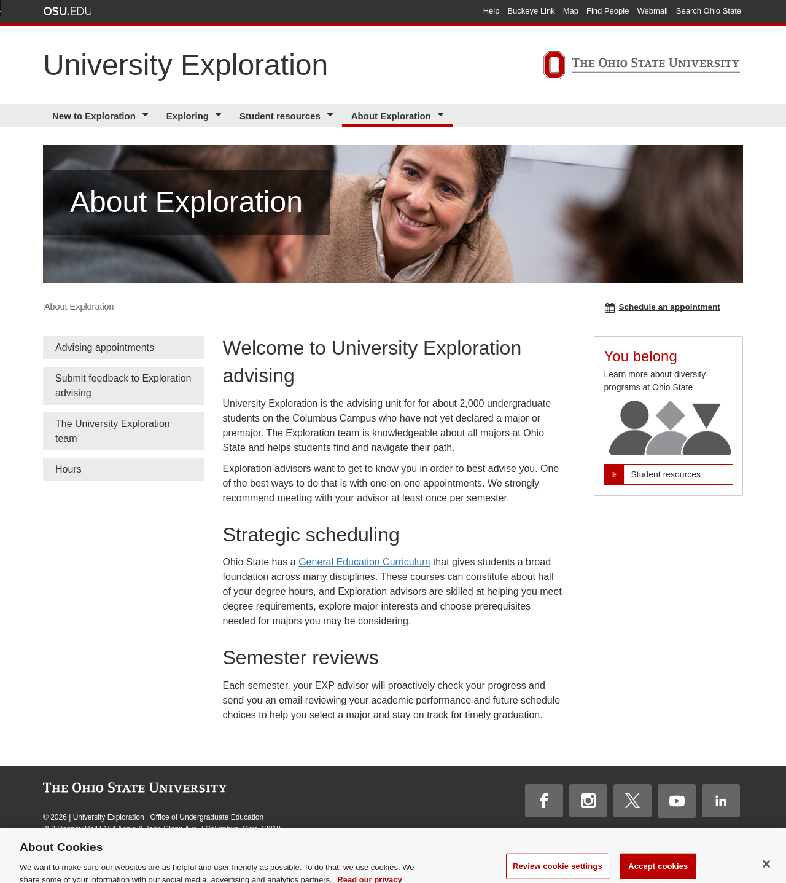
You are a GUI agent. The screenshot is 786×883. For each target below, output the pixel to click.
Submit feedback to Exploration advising (123, 385)
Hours (68, 469)
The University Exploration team (112, 431)
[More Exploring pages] (220, 115)
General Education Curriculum (364, 562)
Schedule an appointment (662, 307)
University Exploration (185, 65)
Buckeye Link (530, 10)
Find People (607, 10)
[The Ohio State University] (641, 67)
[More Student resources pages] (332, 115)
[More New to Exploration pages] (147, 115)
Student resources (280, 116)
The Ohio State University (67, 11)
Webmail (652, 10)
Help (491, 10)
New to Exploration (94, 116)
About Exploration (391, 116)
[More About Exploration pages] (442, 115)
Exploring (187, 116)
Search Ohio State (708, 10)
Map (570, 10)
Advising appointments (104, 347)
